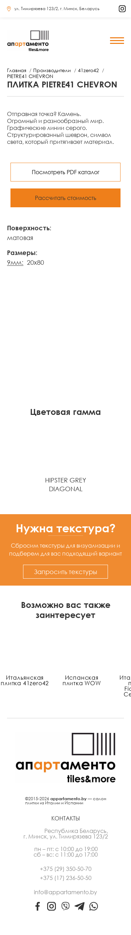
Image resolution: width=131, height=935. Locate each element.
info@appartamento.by (65, 892)
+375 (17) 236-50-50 (66, 878)
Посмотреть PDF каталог (66, 172)
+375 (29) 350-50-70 (66, 869)
